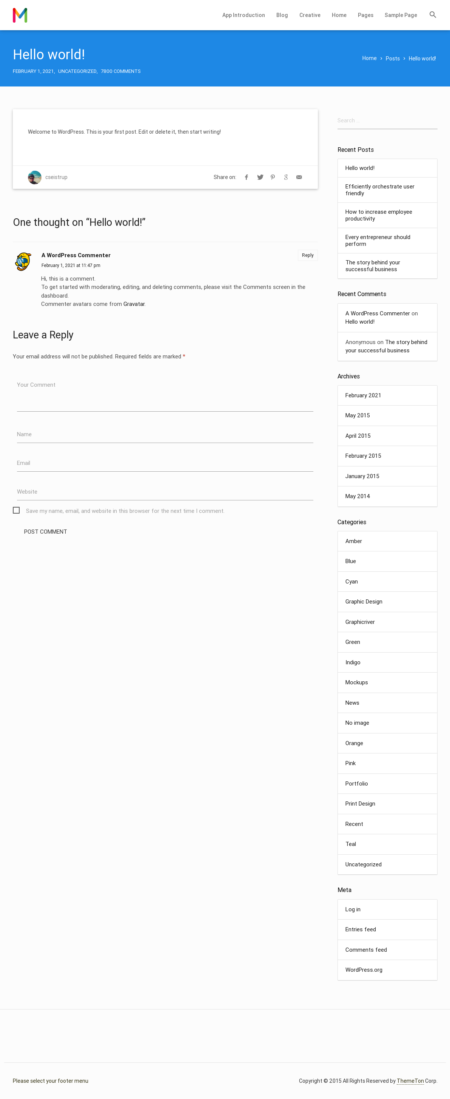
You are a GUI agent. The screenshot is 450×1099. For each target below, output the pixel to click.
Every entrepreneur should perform (377, 240)
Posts (393, 58)
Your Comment (36, 384)
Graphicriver (360, 621)
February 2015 (363, 455)
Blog (282, 15)
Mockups (356, 682)
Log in (353, 909)
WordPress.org (363, 969)
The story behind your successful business (372, 266)
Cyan (351, 581)
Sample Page (401, 15)
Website (27, 491)
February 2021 (363, 395)
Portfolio (356, 783)
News (352, 702)
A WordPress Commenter (76, 255)
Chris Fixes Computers (20, 15)
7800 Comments (121, 71)
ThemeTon (410, 1080)
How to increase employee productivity (378, 215)
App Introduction (243, 15)
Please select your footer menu (50, 1080)
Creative (310, 15)
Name (24, 434)
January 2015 (362, 476)
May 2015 (357, 415)
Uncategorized (77, 71)
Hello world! (359, 168)
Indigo (353, 662)
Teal (350, 843)
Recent (354, 823)
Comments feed (366, 949)
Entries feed (360, 929)
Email (23, 462)
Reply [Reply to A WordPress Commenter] (308, 255)
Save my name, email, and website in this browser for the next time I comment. (125, 510)
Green (352, 641)
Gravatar (134, 303)
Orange (354, 743)
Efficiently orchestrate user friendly (380, 190)
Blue (350, 561)
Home (339, 15)
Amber (353, 541)
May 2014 (357, 496)
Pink (350, 763)
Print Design (360, 803)
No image (357, 722)
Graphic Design (363, 601)
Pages (365, 15)
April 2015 (358, 435)
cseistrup (56, 177)
